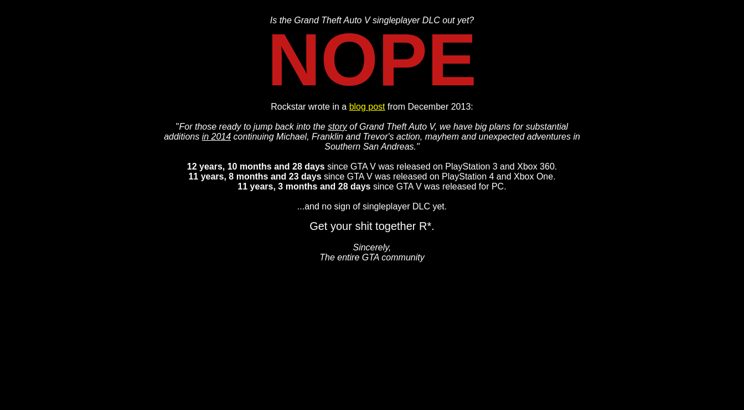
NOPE (372, 59)
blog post (367, 106)
